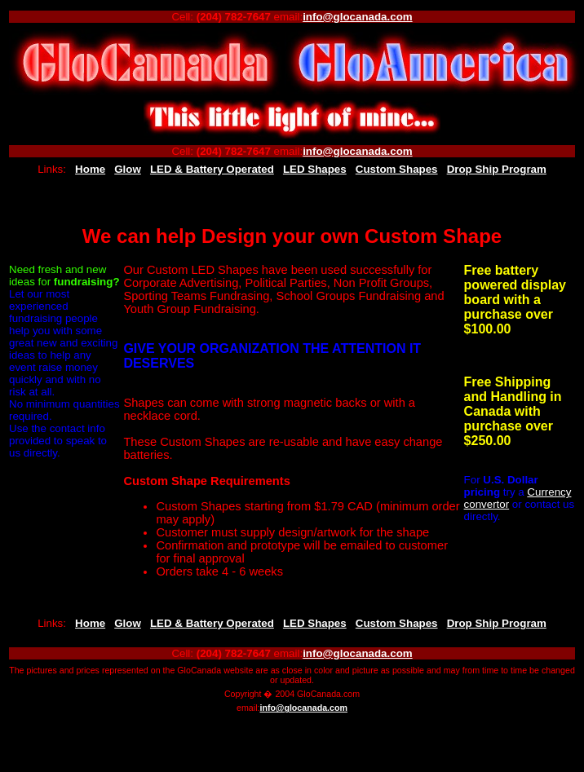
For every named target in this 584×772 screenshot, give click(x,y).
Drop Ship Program (496, 169)
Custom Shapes (397, 169)
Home (90, 169)
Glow (127, 169)
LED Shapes (315, 169)
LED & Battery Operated (212, 169)
